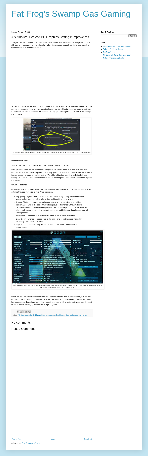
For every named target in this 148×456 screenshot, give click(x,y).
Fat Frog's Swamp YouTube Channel (117, 46)
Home (52, 439)
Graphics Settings (72, 315)
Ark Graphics (22, 315)
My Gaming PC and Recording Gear (117, 55)
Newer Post (16, 439)
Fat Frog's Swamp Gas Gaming (71, 13)
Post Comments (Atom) (31, 443)
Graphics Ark (60, 315)
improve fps (83, 315)
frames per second (48, 315)
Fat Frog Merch (109, 52)
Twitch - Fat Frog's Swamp (113, 49)
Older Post (88, 439)
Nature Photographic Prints (113, 58)
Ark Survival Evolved (34, 315)
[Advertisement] (51, 415)
